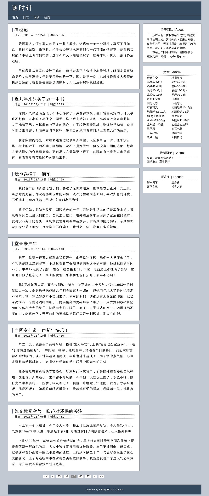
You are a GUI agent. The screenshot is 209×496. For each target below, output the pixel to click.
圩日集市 (177, 77)
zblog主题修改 (155, 115)
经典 (47, 17)
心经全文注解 (180, 124)
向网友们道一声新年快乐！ (41, 330)
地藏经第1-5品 (180, 111)
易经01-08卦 (179, 94)
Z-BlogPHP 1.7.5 (107, 489)
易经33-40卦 (179, 86)
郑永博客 (152, 182)
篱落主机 (152, 186)
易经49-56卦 (179, 81)
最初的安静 (154, 98)
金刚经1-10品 (155, 124)
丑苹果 (151, 128)
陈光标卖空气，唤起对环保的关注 (48, 411)
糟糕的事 (177, 132)
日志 (26, 17)
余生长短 (177, 115)
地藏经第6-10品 (156, 111)
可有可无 (152, 107)
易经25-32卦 (154, 90)
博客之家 (177, 186)
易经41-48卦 (154, 86)
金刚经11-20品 (180, 120)
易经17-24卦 (179, 90)
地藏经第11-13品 (182, 107)
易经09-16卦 (154, 94)
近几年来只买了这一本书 (39, 99)
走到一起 (152, 137)
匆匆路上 (177, 98)
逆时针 (22, 7)
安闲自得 (177, 137)
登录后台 (152, 161)
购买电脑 (177, 128)
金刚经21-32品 (156, 120)
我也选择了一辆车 (32, 174)
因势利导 (152, 103)
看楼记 (21, 29)
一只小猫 (152, 132)
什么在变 (152, 77)
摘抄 (36, 17)
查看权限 (164, 161)
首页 (15, 17)
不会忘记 (177, 103)
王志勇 (176, 182)
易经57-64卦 (154, 81)
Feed (120, 489)
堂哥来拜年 (25, 243)
